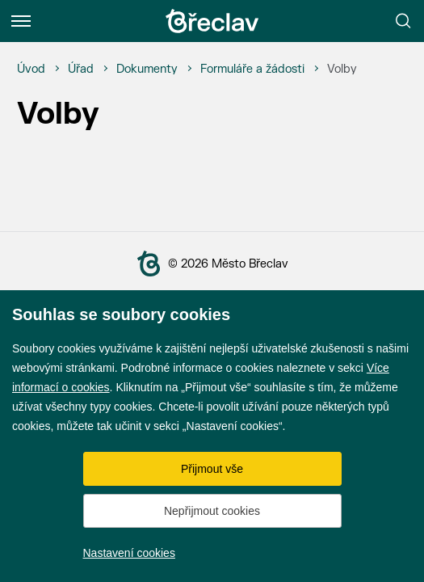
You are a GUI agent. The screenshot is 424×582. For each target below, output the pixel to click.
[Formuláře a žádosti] (252, 69)
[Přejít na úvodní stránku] (212, 21)
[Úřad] (81, 69)
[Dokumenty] (147, 69)
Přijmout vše (212, 468)
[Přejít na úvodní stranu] (152, 263)
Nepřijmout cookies (212, 510)
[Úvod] (31, 69)
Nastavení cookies (129, 552)
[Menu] (21, 21)
